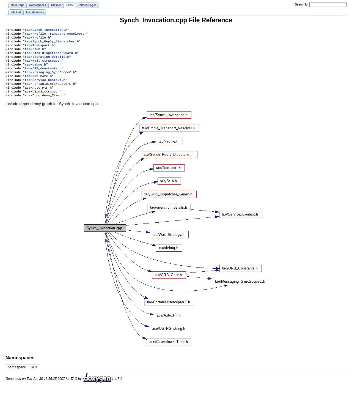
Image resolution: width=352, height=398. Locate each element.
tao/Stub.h (34, 52)
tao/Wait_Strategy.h (43, 65)
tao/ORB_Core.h (38, 83)
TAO (33, 377)
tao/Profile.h (37, 39)
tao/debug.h (35, 70)
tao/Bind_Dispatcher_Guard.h (51, 56)
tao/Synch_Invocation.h (46, 30)
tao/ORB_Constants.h (43, 74)
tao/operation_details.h (47, 61)
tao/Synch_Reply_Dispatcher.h (52, 43)
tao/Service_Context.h (45, 87)
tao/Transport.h (39, 48)
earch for (301, 4)
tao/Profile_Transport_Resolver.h (55, 34)
